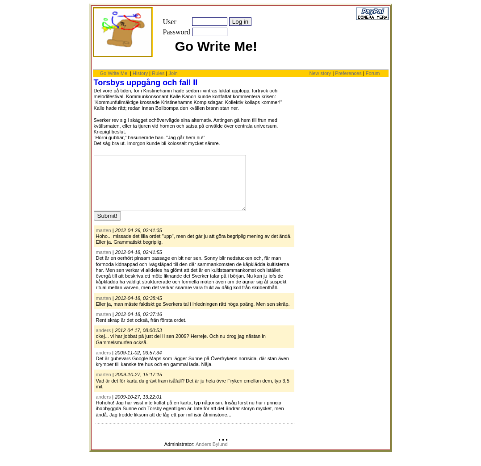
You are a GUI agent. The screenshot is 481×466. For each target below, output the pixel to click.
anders (103, 341)
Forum (373, 73)
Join (172, 73)
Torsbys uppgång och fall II (146, 82)
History (140, 73)
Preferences (349, 73)
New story (320, 73)
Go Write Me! (114, 73)
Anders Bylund (212, 455)
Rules (158, 73)
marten (103, 241)
